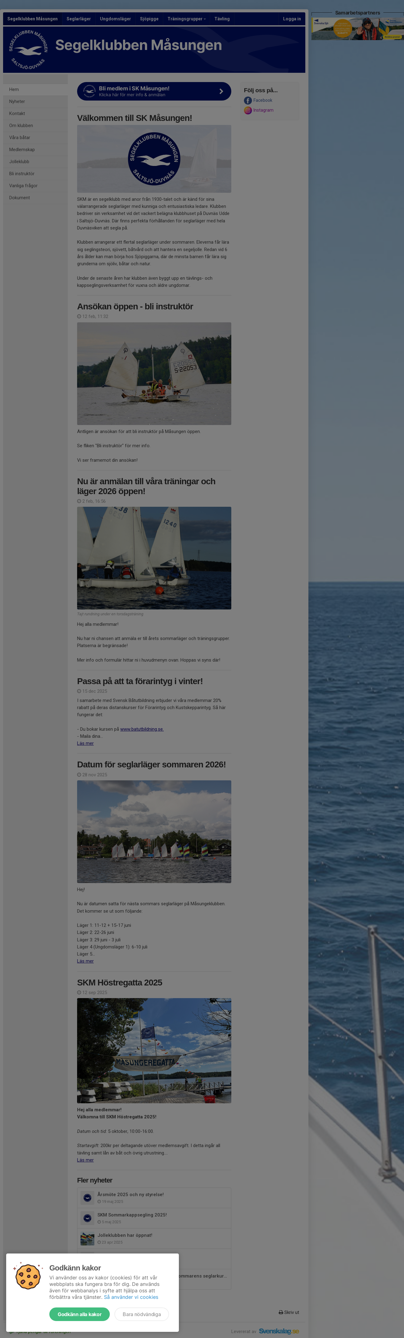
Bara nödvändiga (142, 1314)
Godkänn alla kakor (79, 1314)
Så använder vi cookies (131, 1297)
